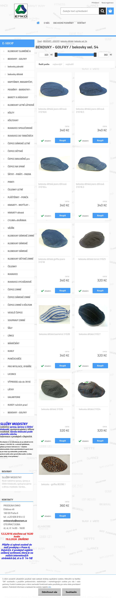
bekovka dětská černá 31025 (92, 259)
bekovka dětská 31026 (52, 409)
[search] (102, 11)
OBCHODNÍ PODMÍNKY (63, 22)
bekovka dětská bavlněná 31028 (54, 334)
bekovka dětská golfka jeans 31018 (51, 261)
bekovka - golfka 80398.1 (53, 484)
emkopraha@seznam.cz (15, 520)
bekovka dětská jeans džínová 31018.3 (90, 186)
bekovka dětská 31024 (90, 409)
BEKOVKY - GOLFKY (51, 41)
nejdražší (70, 64)
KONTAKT (81, 22)
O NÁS (47, 22)
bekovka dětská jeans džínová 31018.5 (90, 110)
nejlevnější (57, 64)
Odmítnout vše (49, 592)
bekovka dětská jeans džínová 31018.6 (52, 110)
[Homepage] (38, 22)
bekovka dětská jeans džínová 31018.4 (52, 186)
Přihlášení (95, 2)
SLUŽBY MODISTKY (12, 477)
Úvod (39, 41)
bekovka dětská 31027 (90, 334)
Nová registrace (107, 2)
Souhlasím (71, 592)
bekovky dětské (67, 41)
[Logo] (21, 11)
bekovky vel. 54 (80, 41)
